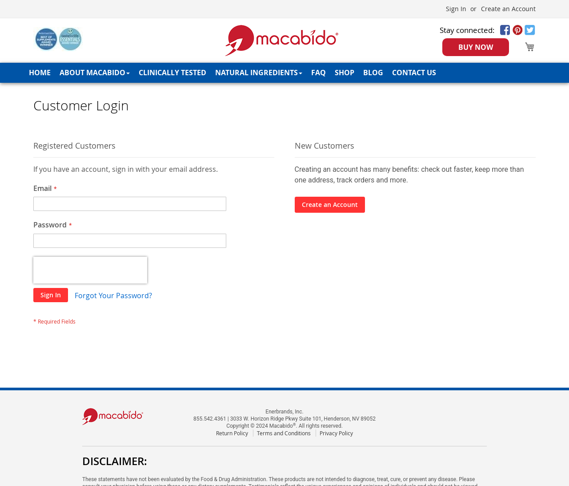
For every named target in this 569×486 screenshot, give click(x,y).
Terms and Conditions (284, 433)
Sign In (456, 8)
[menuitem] (39, 73)
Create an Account (508, 8)
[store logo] (282, 40)
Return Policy (232, 433)
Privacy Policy (336, 433)
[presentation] (90, 270)
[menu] (284, 73)
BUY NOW (475, 47)
